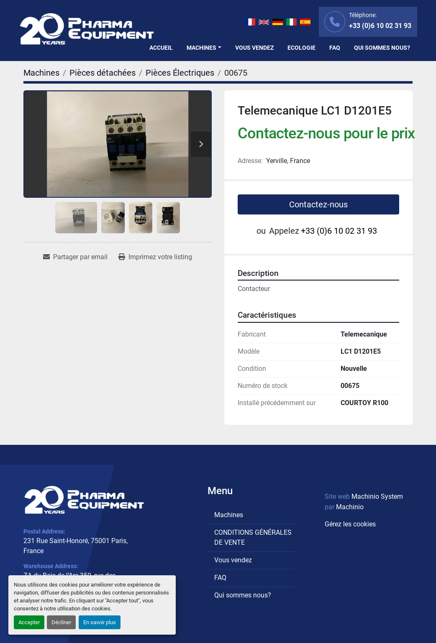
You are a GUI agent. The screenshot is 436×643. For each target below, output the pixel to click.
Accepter (29, 622)
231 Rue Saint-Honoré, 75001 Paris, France (75, 546)
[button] (204, 47)
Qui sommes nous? (382, 47)
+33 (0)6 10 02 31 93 (380, 26)
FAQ (334, 47)
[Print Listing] (155, 257)
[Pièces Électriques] (180, 73)
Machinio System (377, 496)
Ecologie (301, 47)
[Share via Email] (75, 257)
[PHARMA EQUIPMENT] (84, 500)
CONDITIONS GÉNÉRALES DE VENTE (253, 537)
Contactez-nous (318, 204)
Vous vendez (254, 47)
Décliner (61, 622)
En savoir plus (99, 622)
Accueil (161, 47)
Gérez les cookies (350, 524)
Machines (201, 47)
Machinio (350, 507)
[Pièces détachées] (102, 73)
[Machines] (41, 73)
